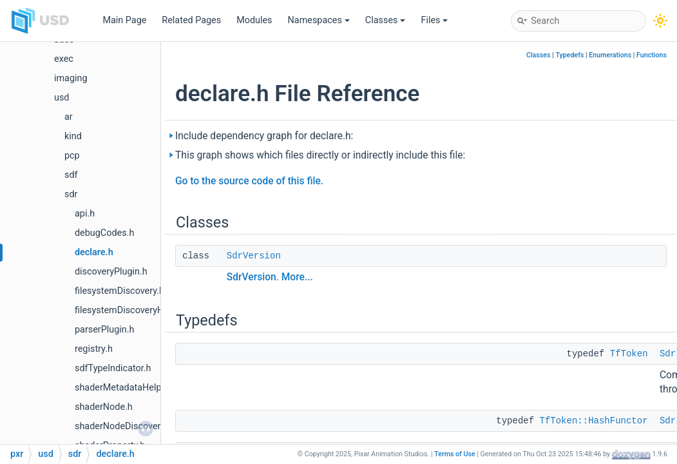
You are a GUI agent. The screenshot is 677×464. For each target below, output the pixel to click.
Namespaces (319, 20)
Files (434, 20)
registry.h (94, 348)
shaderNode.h (104, 406)
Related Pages (191, 20)
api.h (85, 213)
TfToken (629, 354)
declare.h (94, 252)
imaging (71, 78)
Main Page (124, 20)
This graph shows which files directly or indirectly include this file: (320, 155)
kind (73, 136)
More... (297, 277)
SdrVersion (254, 256)
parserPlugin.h (104, 329)
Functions (651, 55)
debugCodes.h (104, 232)
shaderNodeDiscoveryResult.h (136, 426)
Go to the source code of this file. (249, 181)
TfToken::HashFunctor (594, 421)
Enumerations (610, 55)
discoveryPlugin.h (111, 271)
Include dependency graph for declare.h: (264, 136)
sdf (71, 174)
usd (61, 97)
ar (68, 116)
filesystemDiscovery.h (119, 290)
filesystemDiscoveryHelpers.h (135, 310)
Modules (254, 20)
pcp (72, 155)
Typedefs (569, 55)
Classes (385, 20)
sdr (70, 194)
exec (63, 58)
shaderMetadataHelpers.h (128, 387)
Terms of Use (454, 454)
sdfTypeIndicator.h (113, 368)
